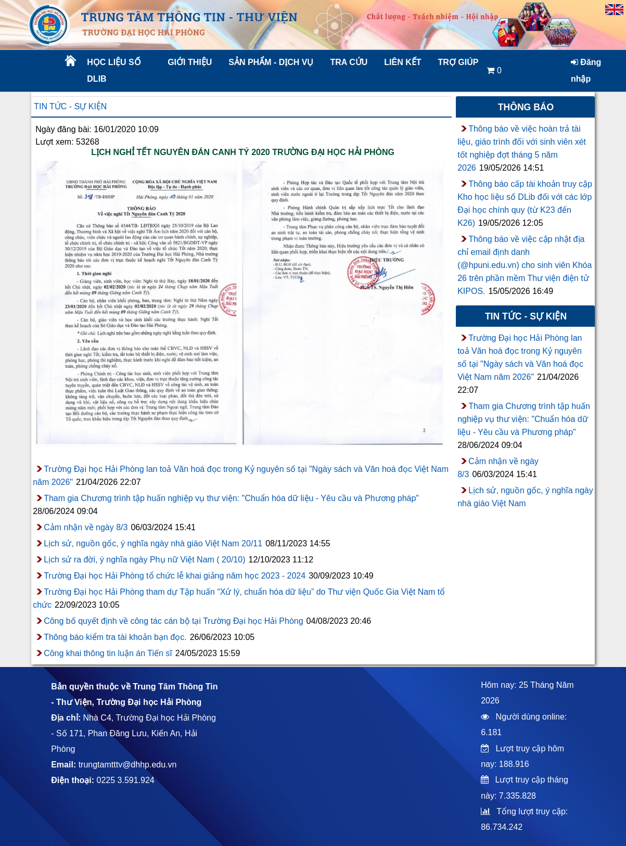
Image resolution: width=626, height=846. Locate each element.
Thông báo (526, 107)
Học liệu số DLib (113, 70)
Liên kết (402, 62)
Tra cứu (349, 62)
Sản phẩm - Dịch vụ (270, 62)
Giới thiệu (190, 62)
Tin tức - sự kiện (70, 106)
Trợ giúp (458, 62)
